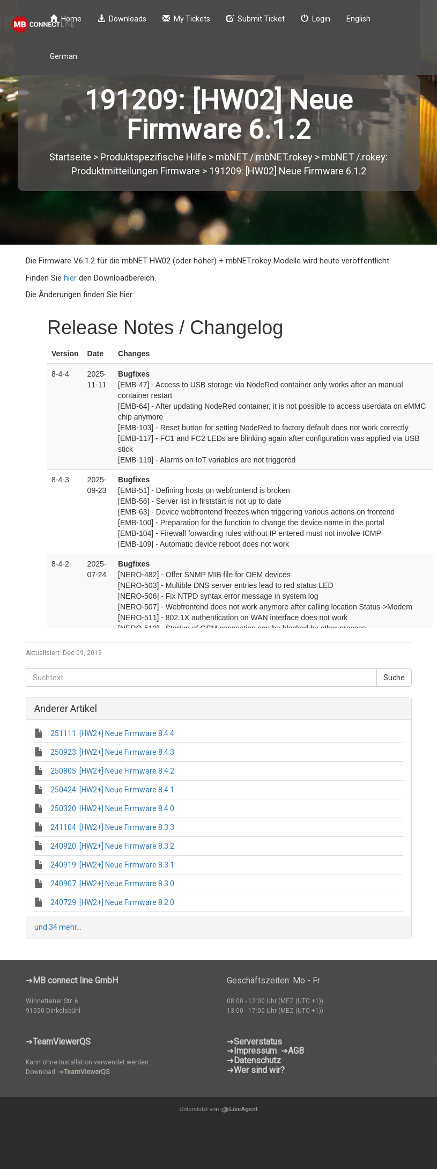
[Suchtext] (201, 677)
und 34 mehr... (58, 927)
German (63, 56)
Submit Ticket (255, 18)
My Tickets (186, 18)
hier (71, 278)
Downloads (122, 18)
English (358, 18)
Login (315, 18)
